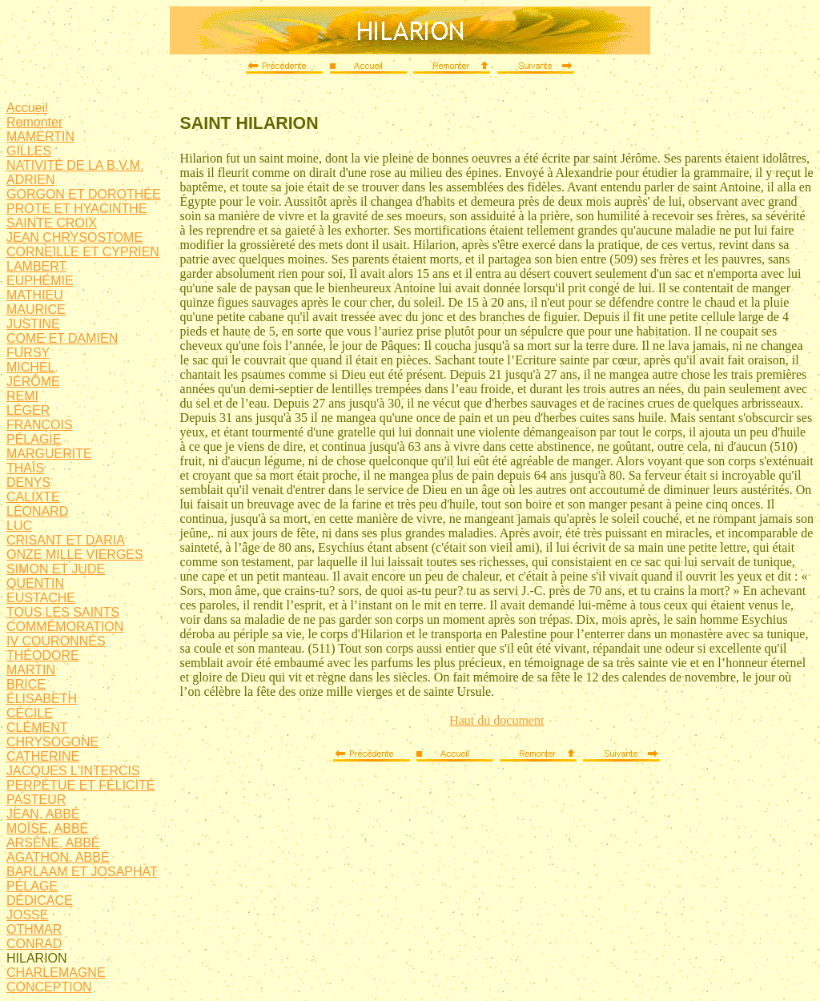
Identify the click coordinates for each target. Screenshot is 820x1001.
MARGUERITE (49, 453)
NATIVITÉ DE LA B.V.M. (75, 165)
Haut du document (496, 720)
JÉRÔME (33, 381)
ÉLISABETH (41, 699)
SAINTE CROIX (51, 223)
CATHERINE (42, 756)
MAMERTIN (40, 136)
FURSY (28, 353)
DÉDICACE (39, 900)
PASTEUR (36, 799)
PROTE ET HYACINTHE (76, 208)
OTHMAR (34, 929)
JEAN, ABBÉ (43, 814)
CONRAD (34, 944)
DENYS (28, 482)
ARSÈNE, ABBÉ (53, 843)
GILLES (28, 151)
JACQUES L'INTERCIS (73, 771)
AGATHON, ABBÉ (58, 857)
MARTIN (30, 670)
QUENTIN (35, 583)
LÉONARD (37, 511)
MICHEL (30, 367)
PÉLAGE (32, 886)
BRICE (26, 684)
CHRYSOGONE (52, 742)
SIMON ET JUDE (55, 569)
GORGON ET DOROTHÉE (83, 194)
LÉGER (28, 410)
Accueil (27, 108)
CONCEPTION (49, 987)
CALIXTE (33, 497)
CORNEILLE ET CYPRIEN (82, 252)
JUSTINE (33, 324)
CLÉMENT (36, 727)
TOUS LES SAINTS (62, 612)
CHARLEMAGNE (56, 972)
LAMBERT (36, 266)
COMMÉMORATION (64, 626)
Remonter (34, 122)
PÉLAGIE (33, 439)
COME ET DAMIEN (62, 338)
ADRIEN (30, 180)
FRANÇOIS (39, 425)
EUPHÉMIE (40, 280)
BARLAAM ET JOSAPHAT (82, 871)
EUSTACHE (40, 598)
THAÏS (25, 468)
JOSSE (27, 915)
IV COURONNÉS (56, 641)
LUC (19, 526)
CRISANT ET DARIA (65, 540)
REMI (22, 396)
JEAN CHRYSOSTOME (74, 237)
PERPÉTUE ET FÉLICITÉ (80, 785)
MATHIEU (34, 295)
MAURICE (36, 309)
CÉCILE (29, 713)
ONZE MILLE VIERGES (74, 554)
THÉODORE (42, 655)
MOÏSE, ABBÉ (47, 828)
